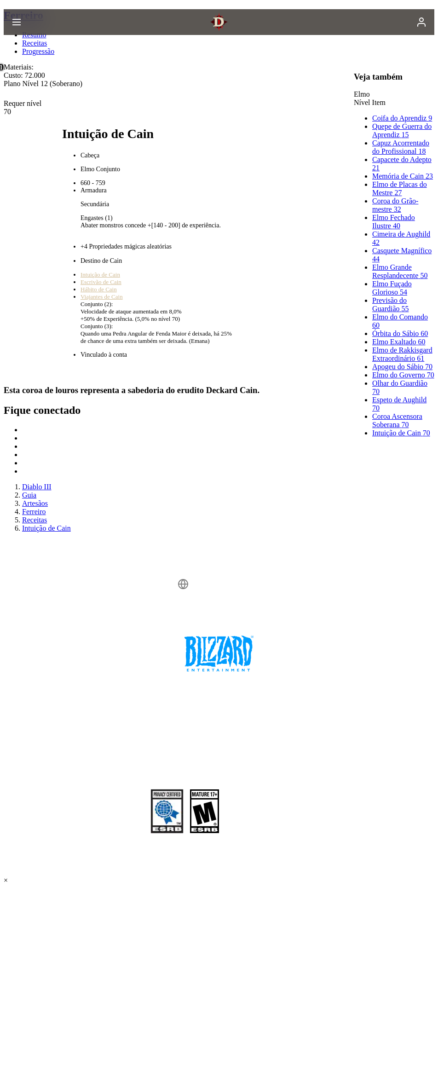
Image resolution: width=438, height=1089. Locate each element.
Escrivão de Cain (101, 281)
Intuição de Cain (100, 274)
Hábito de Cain (99, 289)
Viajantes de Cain (102, 296)
